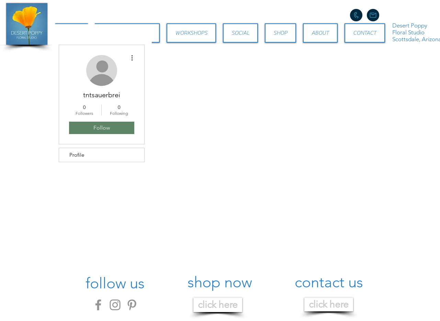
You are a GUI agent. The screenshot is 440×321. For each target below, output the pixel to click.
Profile (76, 155)
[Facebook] (98, 305)
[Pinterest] (132, 305)
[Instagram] (115, 305)
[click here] (217, 305)
